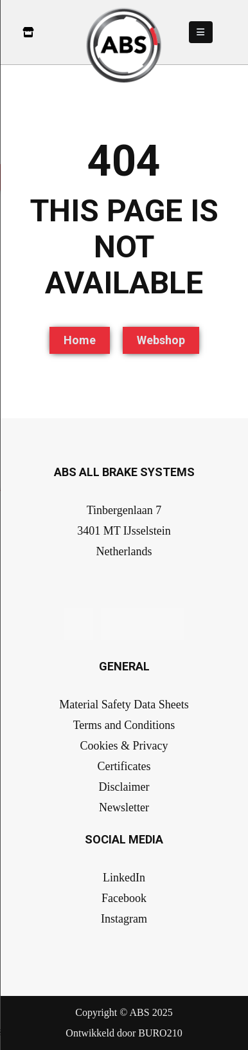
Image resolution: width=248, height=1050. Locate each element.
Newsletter (124, 807)
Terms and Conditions (124, 725)
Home (80, 340)
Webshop (161, 340)
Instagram (124, 918)
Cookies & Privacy (124, 745)
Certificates (124, 766)
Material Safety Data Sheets (123, 704)
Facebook (124, 898)
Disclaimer (124, 786)
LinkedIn (124, 877)
